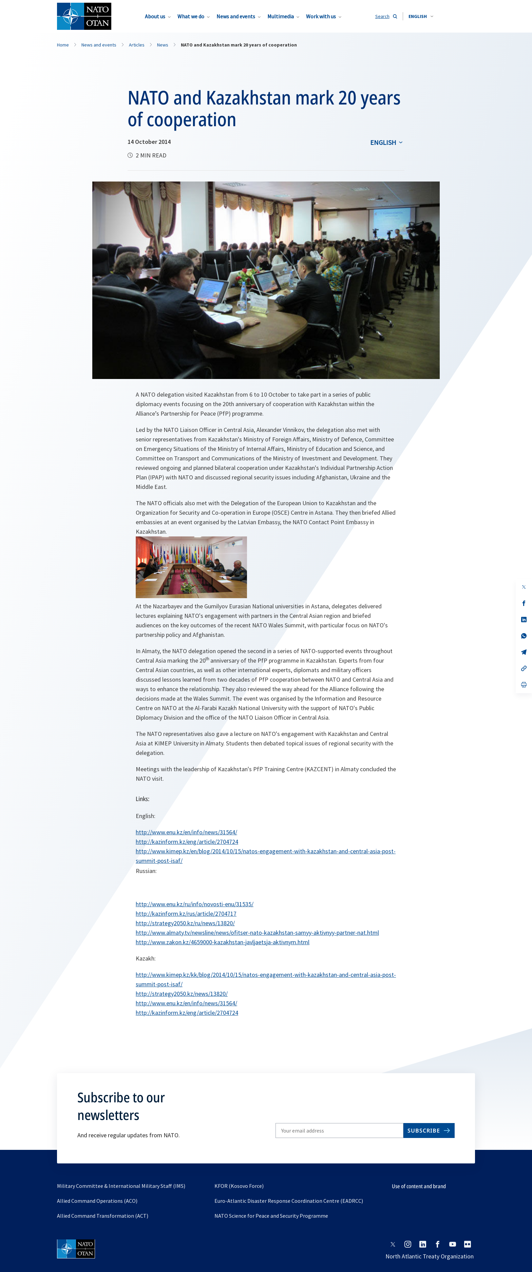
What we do (190, 16)
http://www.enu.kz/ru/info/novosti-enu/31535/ (194, 904)
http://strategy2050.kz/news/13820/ (182, 994)
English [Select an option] (383, 142)
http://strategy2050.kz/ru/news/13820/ (185, 923)
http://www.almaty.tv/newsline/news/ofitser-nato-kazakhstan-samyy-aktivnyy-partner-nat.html (257, 932)
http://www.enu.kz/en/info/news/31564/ (186, 832)
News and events (235, 16)
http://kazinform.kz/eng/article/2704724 (187, 842)
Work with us (321, 16)
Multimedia (280, 16)
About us (155, 16)
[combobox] (420, 16)
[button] (420, 16)
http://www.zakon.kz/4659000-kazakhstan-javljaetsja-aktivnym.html (222, 942)
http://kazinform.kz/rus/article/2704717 (186, 913)
